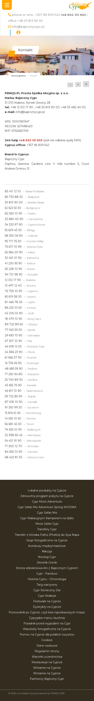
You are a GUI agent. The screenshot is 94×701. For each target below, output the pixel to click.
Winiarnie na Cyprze (47, 668)
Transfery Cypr (47, 529)
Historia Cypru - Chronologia (47, 579)
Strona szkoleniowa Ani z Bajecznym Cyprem (47, 568)
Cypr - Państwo (46, 573)
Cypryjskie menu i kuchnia (47, 618)
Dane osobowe (47, 645)
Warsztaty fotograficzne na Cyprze (47, 629)
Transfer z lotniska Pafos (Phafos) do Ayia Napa (47, 535)
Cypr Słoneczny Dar (47, 590)
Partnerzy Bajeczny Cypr (47, 679)
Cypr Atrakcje (47, 596)
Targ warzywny (47, 584)
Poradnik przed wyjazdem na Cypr (47, 623)
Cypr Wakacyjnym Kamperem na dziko (47, 518)
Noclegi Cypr (47, 557)
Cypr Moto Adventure (47, 501)
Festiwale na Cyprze (47, 601)
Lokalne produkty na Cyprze (47, 490)
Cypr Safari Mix (47, 512)
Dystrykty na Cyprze (47, 607)
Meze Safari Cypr (47, 524)
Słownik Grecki (47, 562)
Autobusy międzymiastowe (47, 546)
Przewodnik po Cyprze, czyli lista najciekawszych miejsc (47, 612)
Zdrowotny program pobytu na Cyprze (46, 496)
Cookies (46, 640)
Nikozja (47, 551)
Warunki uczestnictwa (47, 656)
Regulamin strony (47, 651)
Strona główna (18, 76)
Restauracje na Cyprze (47, 662)
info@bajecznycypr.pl (28, 26)
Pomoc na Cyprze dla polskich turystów (47, 634)
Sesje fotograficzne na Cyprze (47, 540)
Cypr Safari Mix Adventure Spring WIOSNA (47, 507)
